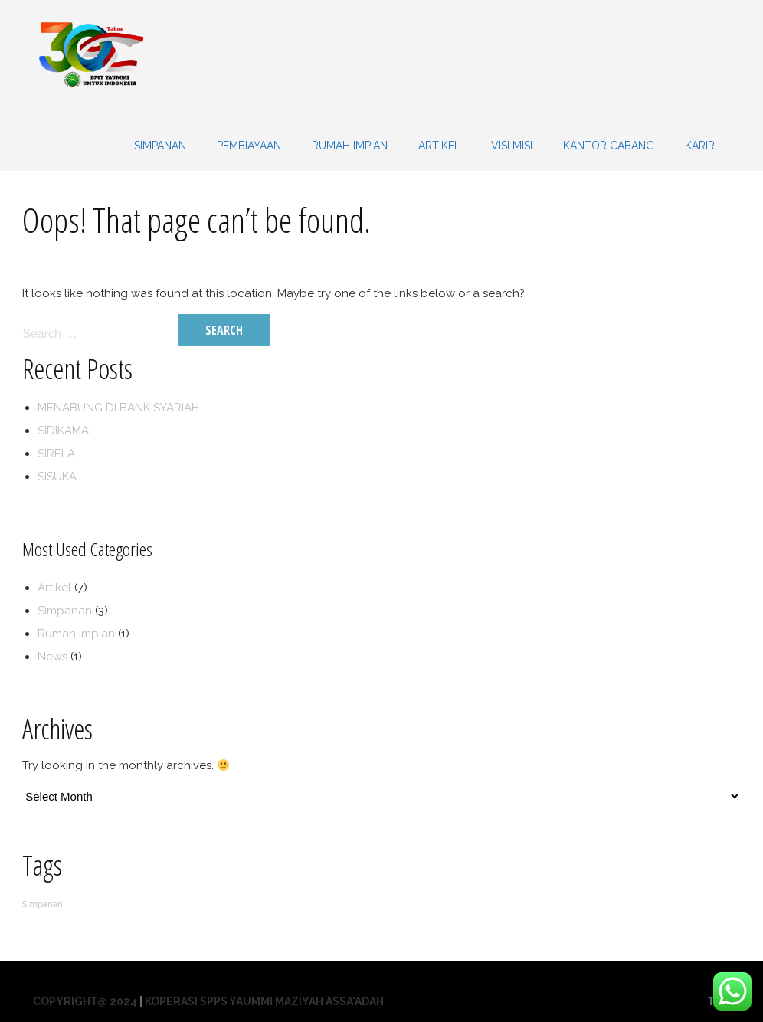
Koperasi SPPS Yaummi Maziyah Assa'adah (264, 1001)
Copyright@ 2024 (85, 1001)
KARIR (700, 145)
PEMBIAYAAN (249, 145)
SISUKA (57, 476)
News (52, 656)
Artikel (439, 145)
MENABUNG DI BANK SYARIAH (118, 407)
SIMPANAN (160, 145)
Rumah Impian (350, 145)
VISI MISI (511, 145)
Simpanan (65, 610)
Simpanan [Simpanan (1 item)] (42, 904)
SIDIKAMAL (66, 430)
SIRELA (56, 453)
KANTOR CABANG (608, 145)
